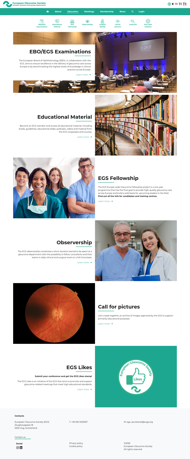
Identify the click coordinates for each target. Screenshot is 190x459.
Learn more (83, 75)
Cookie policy (76, 446)
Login (142, 11)
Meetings (89, 11)
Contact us (20, 437)
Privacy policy (76, 443)
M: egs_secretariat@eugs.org (138, 422)
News (122, 11)
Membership (107, 11)
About (58, 11)
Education (72, 11)
